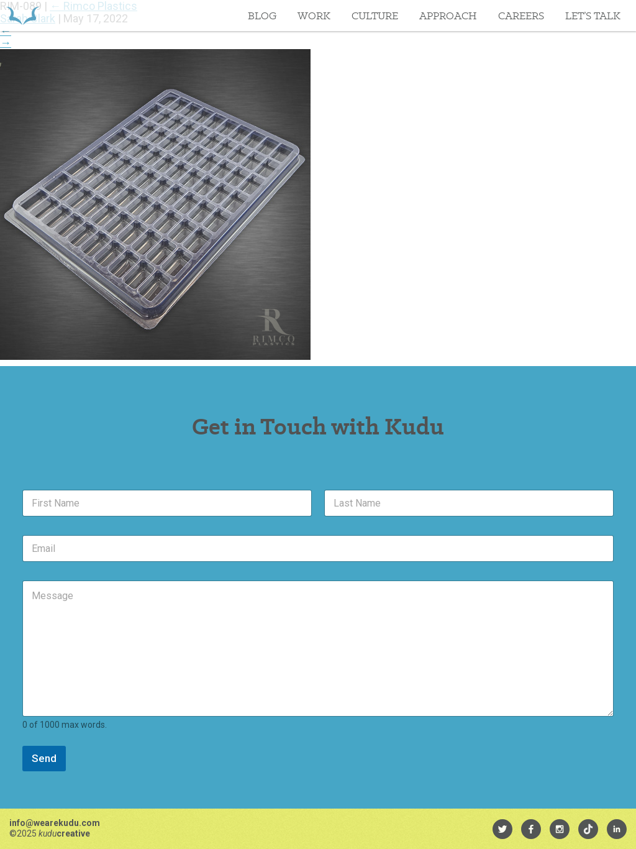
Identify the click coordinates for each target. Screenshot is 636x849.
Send (44, 758)
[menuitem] (502, 829)
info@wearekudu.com (54, 823)
